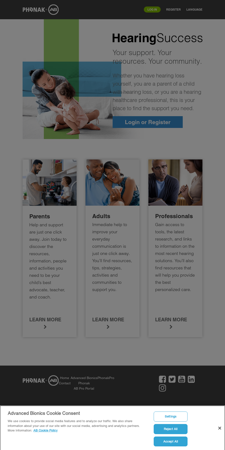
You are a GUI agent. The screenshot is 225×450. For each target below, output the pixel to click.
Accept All (170, 442)
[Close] (219, 429)
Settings (170, 417)
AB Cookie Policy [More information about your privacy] (45, 431)
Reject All (170, 430)
